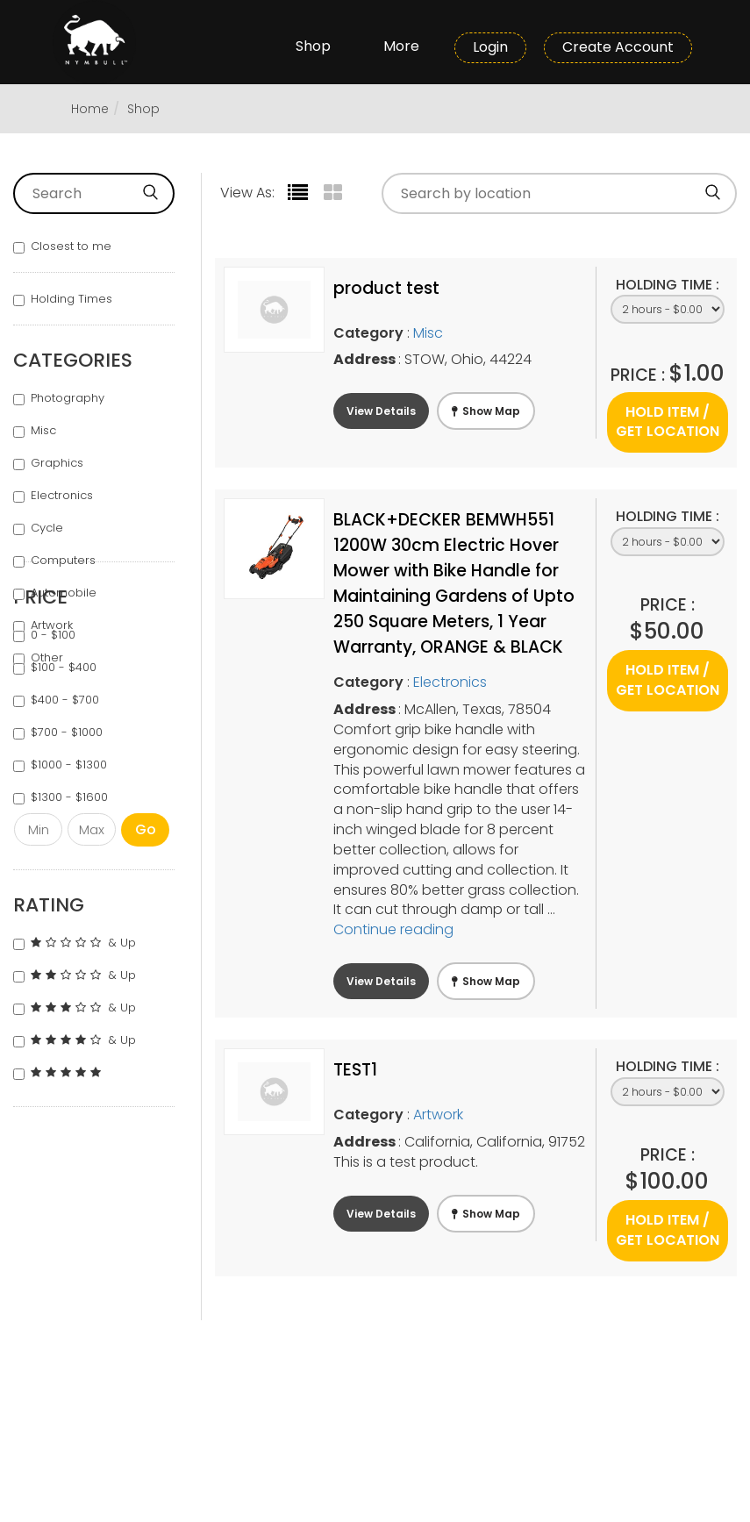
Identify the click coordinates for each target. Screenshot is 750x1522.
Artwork (438, 1114)
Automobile (54, 593)
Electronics (53, 496)
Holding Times (62, 299)
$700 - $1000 (58, 732)
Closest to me (62, 246)
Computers (54, 560)
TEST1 (355, 1070)
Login (490, 47)
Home (90, 109)
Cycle (38, 528)
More (401, 46)
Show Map (486, 411)
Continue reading (393, 929)
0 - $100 (44, 635)
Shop (313, 46)
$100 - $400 (54, 667)
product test (386, 288)
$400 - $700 (56, 700)
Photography (58, 398)
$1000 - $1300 (60, 765)
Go (145, 829)
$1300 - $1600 (60, 797)
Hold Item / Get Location (667, 422)
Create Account (618, 47)
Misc (34, 431)
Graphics (48, 463)
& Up (74, 943)
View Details (381, 411)
